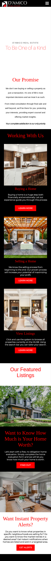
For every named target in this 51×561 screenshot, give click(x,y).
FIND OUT (25, 465)
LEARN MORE (25, 208)
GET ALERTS (25, 547)
